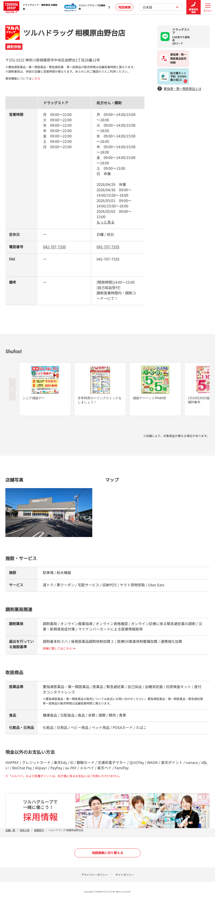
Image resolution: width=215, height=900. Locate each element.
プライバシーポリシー (94, 874)
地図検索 (124, 7)
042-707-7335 (108, 246)
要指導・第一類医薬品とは (179, 88)
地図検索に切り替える (107, 852)
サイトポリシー (124, 874)
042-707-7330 (54, 246)
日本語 (161, 7)
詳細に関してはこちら (59, 648)
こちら (36, 78)
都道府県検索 (193, 7)
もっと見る (105, 222)
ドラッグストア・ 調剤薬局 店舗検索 (30, 7)
